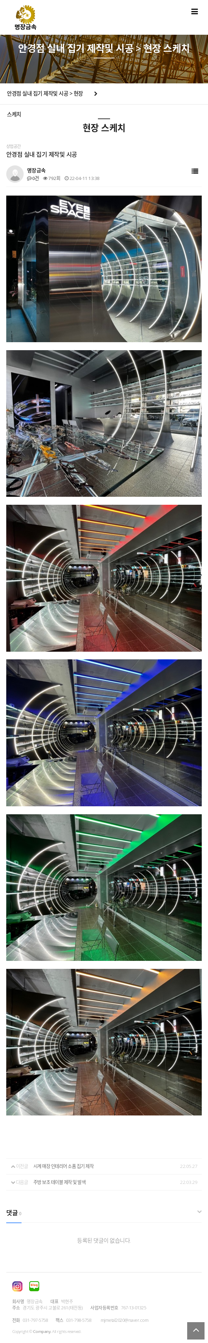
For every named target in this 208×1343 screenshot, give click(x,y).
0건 (33, 178)
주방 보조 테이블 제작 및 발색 (59, 1182)
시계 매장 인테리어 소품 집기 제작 (63, 1166)
